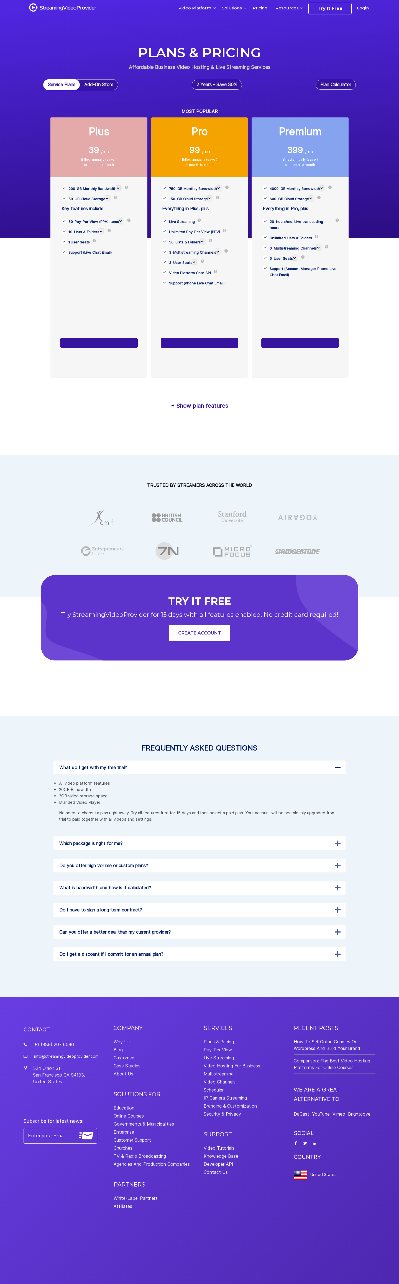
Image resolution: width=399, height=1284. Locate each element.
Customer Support (132, 1140)
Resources (287, 8)
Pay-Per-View (218, 1049)
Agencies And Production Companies (152, 1164)
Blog (118, 1049)
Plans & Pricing (219, 1041)
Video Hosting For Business (232, 1066)
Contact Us (216, 1172)
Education (124, 1108)
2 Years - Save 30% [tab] (216, 84)
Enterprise (124, 1132)
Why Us (122, 1041)
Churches (123, 1148)
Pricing (260, 8)
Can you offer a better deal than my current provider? (115, 932)
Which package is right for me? (90, 843)
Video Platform (194, 8)
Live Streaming (219, 1057)
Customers (124, 1057)
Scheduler (214, 1090)
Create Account (199, 633)
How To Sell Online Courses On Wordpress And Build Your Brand (327, 1045)
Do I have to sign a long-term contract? (100, 910)
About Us (123, 1074)
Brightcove (359, 1114)
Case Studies (127, 1066)
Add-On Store (98, 84)
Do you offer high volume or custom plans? (103, 865)
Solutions (232, 8)
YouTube (321, 1114)
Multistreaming (219, 1074)
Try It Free (330, 8)
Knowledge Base (221, 1156)
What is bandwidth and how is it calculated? (105, 887)
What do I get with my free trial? (93, 767)
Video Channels (220, 1082)
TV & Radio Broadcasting (140, 1156)
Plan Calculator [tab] (335, 84)
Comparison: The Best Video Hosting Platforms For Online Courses (332, 1064)
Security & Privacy (222, 1114)
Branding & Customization (230, 1106)
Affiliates (123, 1206)
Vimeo (338, 1114)
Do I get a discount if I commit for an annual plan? (111, 954)
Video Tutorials (219, 1148)
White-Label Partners (136, 1198)
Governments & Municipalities (144, 1124)
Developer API (218, 1164)
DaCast (301, 1114)
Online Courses (129, 1116)
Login (363, 8)
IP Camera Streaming (225, 1098)
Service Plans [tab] (61, 84)
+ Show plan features (199, 405)
